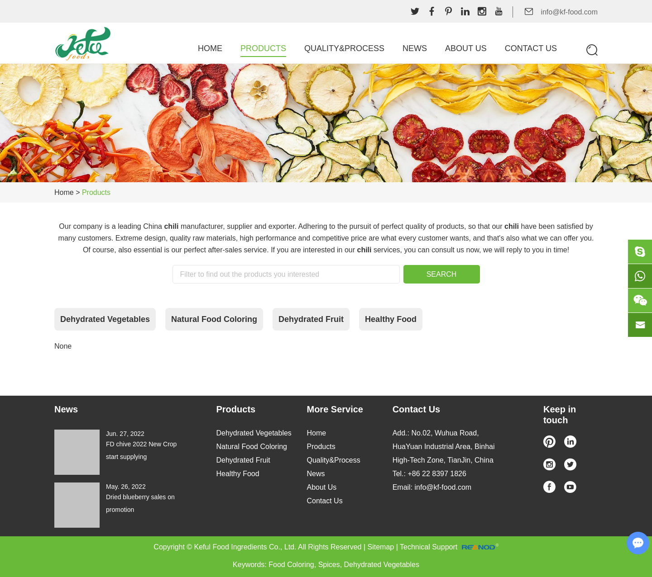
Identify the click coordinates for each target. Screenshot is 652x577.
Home (210, 48)
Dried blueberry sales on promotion (140, 503)
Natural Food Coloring (214, 319)
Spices (329, 564)
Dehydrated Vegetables (105, 319)
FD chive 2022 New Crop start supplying (141, 450)
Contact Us (531, 48)
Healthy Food (391, 319)
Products (263, 48)
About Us (466, 48)
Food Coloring (291, 564)
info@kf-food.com (569, 12)
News (415, 48)
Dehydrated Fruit (311, 319)
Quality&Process (344, 48)
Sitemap (381, 547)
